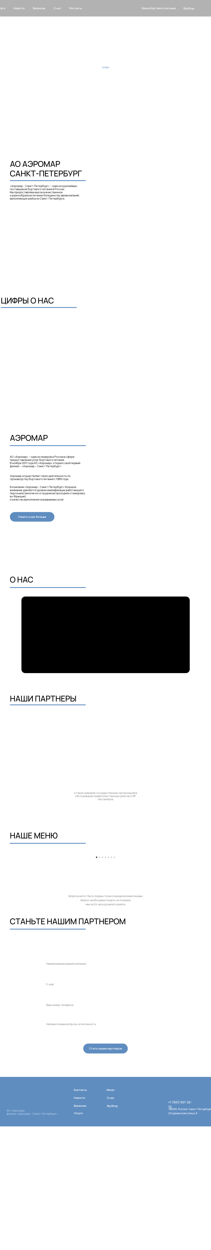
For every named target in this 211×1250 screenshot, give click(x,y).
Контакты (75, 8)
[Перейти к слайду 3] (102, 981)
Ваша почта (52, 1099)
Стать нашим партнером (105, 1172)
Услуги (78, 1237)
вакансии (39, 8)
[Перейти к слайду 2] (99, 981)
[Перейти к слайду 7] (114, 981)
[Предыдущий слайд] (26, 914)
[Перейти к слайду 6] (111, 981)
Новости (79, 1221)
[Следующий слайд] (184, 914)
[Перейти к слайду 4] (105, 981)
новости (19, 8)
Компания (50, 1078)
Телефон (50, 1120)
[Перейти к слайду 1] (96, 981)
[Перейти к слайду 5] (108, 981)
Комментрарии (54, 1140)
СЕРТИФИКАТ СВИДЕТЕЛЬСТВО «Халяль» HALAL (89, 234)
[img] (170, 1214)
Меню (110, 1213)
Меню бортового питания (159, 8)
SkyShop (188, 8)
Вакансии (80, 1229)
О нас (57, 8)
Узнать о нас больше (32, 517)
